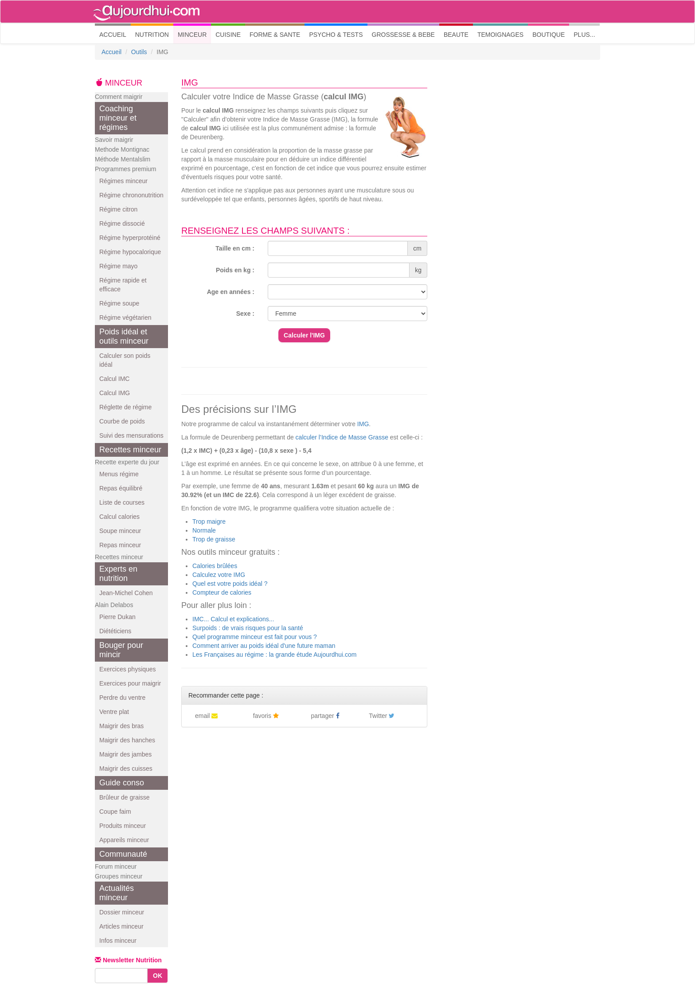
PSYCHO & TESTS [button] (336, 34)
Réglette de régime (125, 407)
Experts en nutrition (118, 574)
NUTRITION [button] (152, 34)
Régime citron (118, 209)
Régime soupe (119, 303)
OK (157, 975)
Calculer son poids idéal (124, 360)
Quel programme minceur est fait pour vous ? (254, 636)
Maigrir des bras (121, 725)
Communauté (123, 854)
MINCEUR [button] (192, 34)
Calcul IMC (114, 378)
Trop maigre (209, 521)
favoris (266, 715)
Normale (204, 530)
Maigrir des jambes (125, 754)
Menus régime (119, 474)
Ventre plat (114, 711)
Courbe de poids (122, 421)
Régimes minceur (123, 180)
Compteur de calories (221, 592)
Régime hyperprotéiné (129, 237)
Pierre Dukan (117, 616)
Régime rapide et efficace (123, 285)
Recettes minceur (130, 449)
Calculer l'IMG (304, 335)
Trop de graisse (213, 539)
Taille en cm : (234, 248)
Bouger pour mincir (121, 650)
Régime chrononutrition (131, 195)
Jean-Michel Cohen (126, 592)
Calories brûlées (214, 565)
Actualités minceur (116, 893)
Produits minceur (122, 825)
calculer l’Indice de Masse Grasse (342, 437)
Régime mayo (118, 266)
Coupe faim (115, 811)
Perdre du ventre (122, 697)
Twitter (381, 715)
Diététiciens (115, 631)
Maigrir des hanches (127, 740)
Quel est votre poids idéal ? (230, 583)
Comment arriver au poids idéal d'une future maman (264, 645)
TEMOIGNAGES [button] (500, 34)
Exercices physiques (127, 669)
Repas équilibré (120, 488)
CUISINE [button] (228, 34)
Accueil (111, 51)
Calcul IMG (114, 392)
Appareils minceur (124, 839)
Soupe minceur (120, 530)
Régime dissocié (122, 223)
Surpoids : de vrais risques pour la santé (247, 627)
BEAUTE (456, 34)
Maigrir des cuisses (125, 768)
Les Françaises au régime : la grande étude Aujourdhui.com (274, 654)
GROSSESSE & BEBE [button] (403, 34)
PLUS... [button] (584, 34)
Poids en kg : (235, 270)
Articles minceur (121, 926)
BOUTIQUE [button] (548, 34)
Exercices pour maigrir (130, 683)
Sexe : (245, 313)
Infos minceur (118, 940)
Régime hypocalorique (130, 251)
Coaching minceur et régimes (118, 118)
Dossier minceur (121, 912)
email (206, 715)
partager (325, 715)
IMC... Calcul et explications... (233, 619)
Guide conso (121, 782)
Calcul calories (119, 516)
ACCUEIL (115, 34)
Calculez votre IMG (218, 574)
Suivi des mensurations (131, 435)
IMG (363, 423)
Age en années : (230, 291)
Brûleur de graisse (124, 797)
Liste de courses (121, 502)
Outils (139, 51)
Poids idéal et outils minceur (123, 336)
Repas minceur (120, 545)
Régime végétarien (125, 317)
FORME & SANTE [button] (275, 34)
